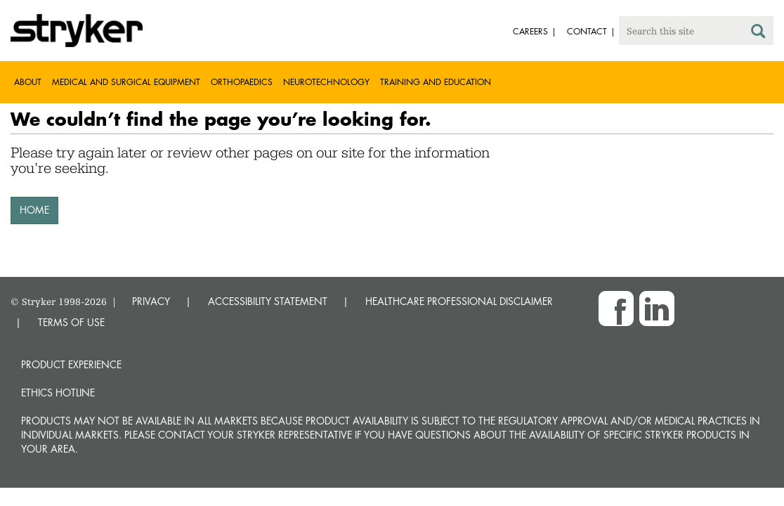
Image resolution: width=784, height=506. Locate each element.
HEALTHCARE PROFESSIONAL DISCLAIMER (459, 301)
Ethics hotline (58, 392)
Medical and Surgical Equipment (126, 82)
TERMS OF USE (71, 322)
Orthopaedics (242, 82)
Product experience (71, 364)
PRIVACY (151, 301)
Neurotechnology (326, 82)
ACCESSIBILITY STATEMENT (267, 301)
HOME (34, 209)
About (27, 82)
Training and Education (435, 82)
